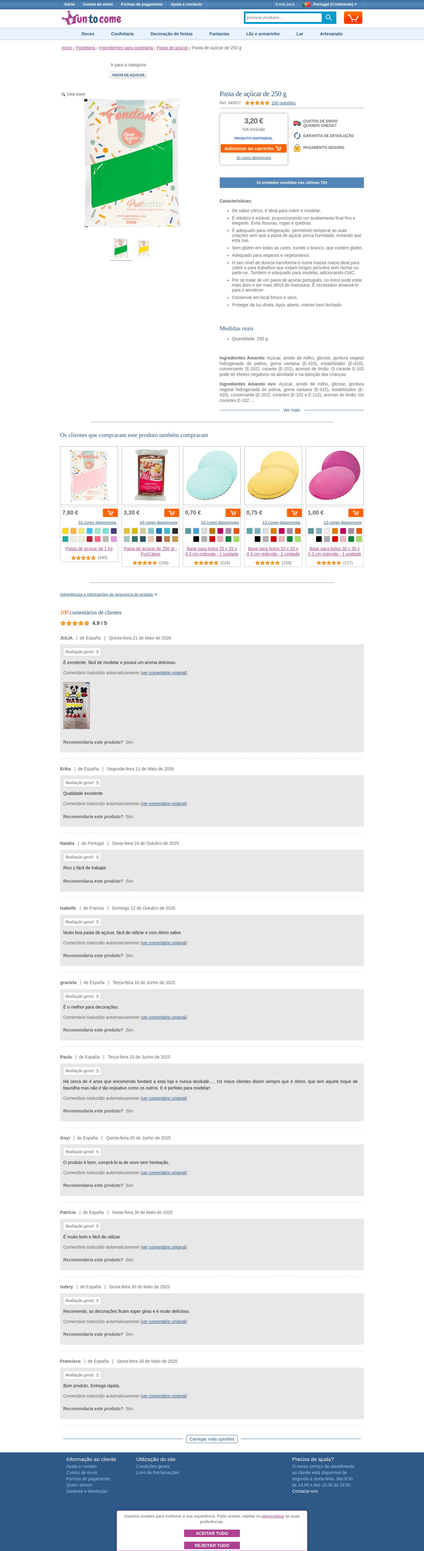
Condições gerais (153, 1466)
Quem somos (79, 1484)
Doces (87, 33)
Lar (300, 33)
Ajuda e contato (81, 1466)
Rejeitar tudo (212, 1545)
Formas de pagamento (141, 4)
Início (69, 4)
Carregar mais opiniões (212, 1439)
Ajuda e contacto (186, 4)
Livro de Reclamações (157, 1472)
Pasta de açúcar (129, 75)
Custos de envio (98, 4)
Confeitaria (122, 33)
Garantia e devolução (87, 1491)
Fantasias (220, 33)
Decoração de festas (172, 33)
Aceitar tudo (212, 1533)
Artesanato (331, 33)
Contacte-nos (305, 1491)
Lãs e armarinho (263, 33)
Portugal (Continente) (330, 4)
